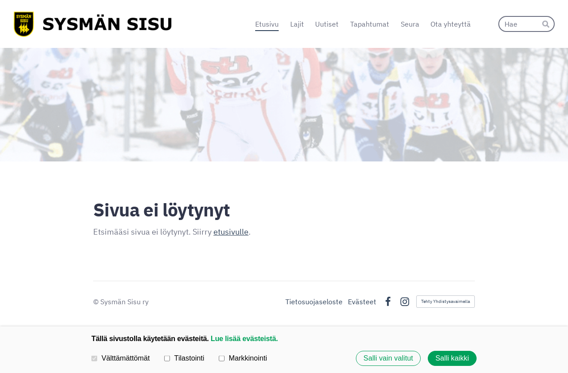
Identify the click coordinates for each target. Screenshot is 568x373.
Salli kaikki (452, 358)
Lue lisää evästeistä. (244, 338)
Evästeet (362, 301)
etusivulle (230, 232)
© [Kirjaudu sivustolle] (96, 301)
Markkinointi (243, 358)
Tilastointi (184, 358)
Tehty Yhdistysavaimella (445, 301)
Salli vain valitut (388, 358)
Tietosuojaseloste (314, 301)
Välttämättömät (120, 358)
